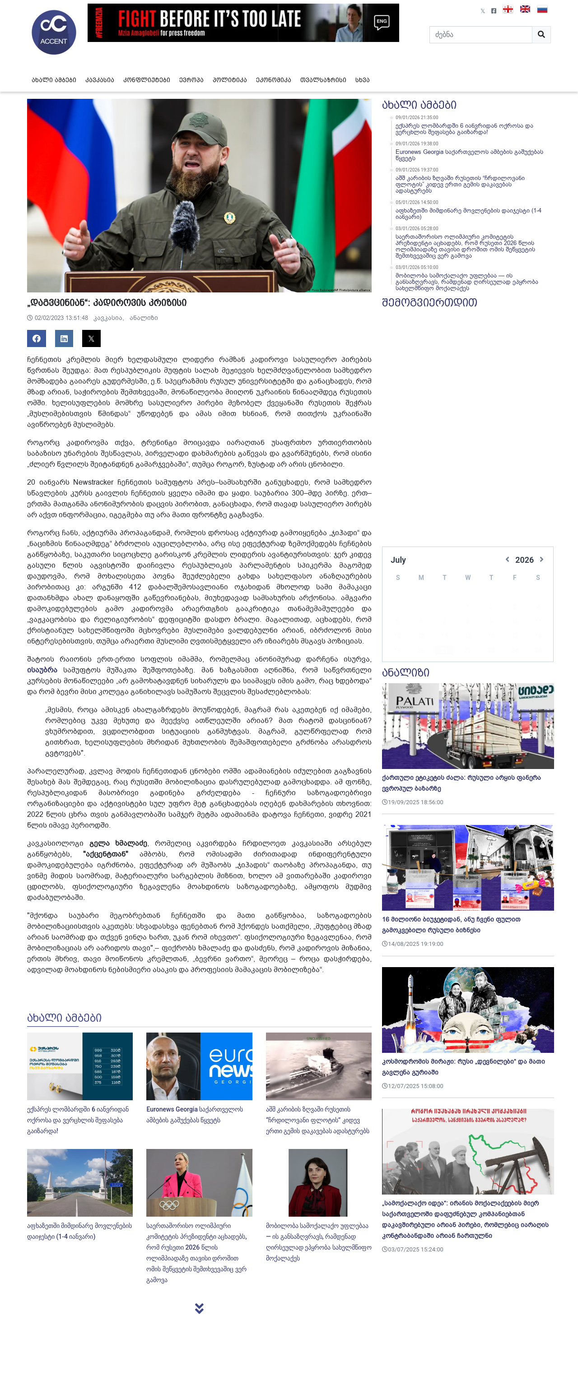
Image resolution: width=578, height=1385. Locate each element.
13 (420, 622)
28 (444, 651)
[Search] (480, 34)
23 (491, 636)
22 (467, 636)
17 (514, 622)
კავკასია (99, 80)
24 (514, 636)
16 (491, 622)
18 (538, 622)
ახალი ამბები (54, 80)
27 (420, 651)
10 (514, 607)
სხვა (362, 80)
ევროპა (191, 80)
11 (538, 607)
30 (491, 651)
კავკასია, (109, 318)
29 (467, 651)
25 (538, 636)
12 (397, 622)
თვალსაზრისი (323, 80)
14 (444, 622)
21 (444, 636)
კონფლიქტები (146, 80)
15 (467, 622)
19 (397, 636)
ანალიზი (144, 318)
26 (397, 651)
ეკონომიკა (273, 80)
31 (514, 651)
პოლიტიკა (230, 80)
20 (420, 636)
